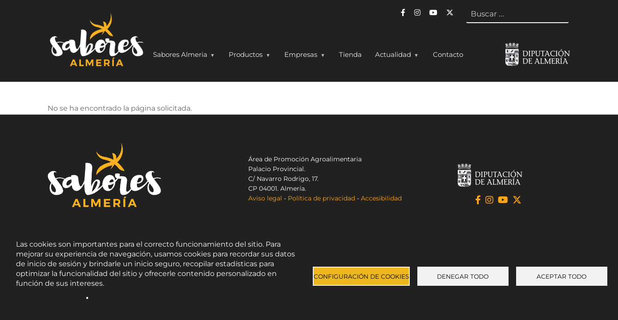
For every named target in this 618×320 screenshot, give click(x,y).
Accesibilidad (381, 198)
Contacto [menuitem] (448, 54)
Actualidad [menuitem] (394, 56)
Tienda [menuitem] (350, 54)
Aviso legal (265, 198)
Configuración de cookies (361, 276)
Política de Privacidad (49, 297)
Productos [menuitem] (247, 56)
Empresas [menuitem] (302, 56)
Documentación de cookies (134, 297)
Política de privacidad (321, 198)
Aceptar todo (561, 276)
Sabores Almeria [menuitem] (182, 56)
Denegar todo (463, 276)
